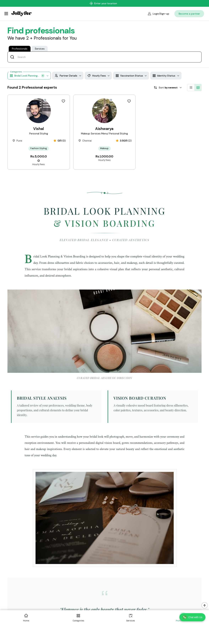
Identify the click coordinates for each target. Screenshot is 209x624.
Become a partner (189, 7)
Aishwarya (104, 127)
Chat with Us (192, 617)
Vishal (38, 127)
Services (40, 41)
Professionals (19, 41)
